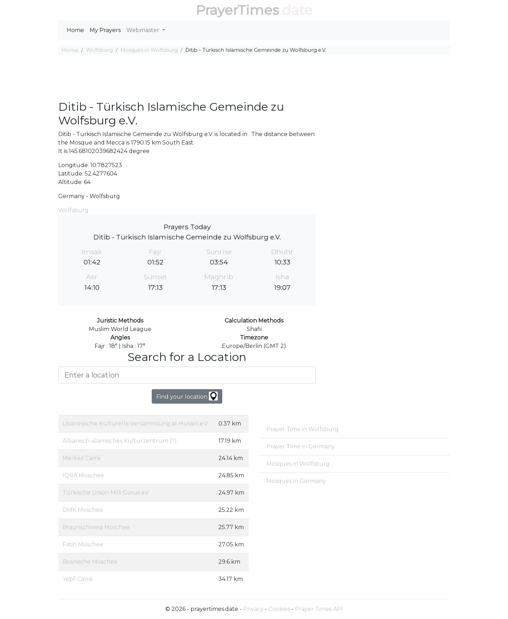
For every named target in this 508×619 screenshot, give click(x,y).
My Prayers (105, 30)
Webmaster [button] (143, 30)
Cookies (279, 609)
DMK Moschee (82, 510)
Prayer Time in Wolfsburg (302, 429)
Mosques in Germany (296, 481)
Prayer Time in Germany (300, 446)
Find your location (187, 396)
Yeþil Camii (77, 579)
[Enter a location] (187, 375)
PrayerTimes (237, 10)
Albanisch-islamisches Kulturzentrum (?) (119, 440)
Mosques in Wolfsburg (149, 50)
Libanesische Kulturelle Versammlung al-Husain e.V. (135, 423)
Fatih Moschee (82, 544)
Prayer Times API (319, 609)
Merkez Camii (81, 458)
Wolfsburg (99, 50)
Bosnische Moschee (89, 561)
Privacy (253, 609)
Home (75, 30)
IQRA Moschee (83, 475)
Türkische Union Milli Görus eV (105, 492)
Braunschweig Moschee (96, 527)
